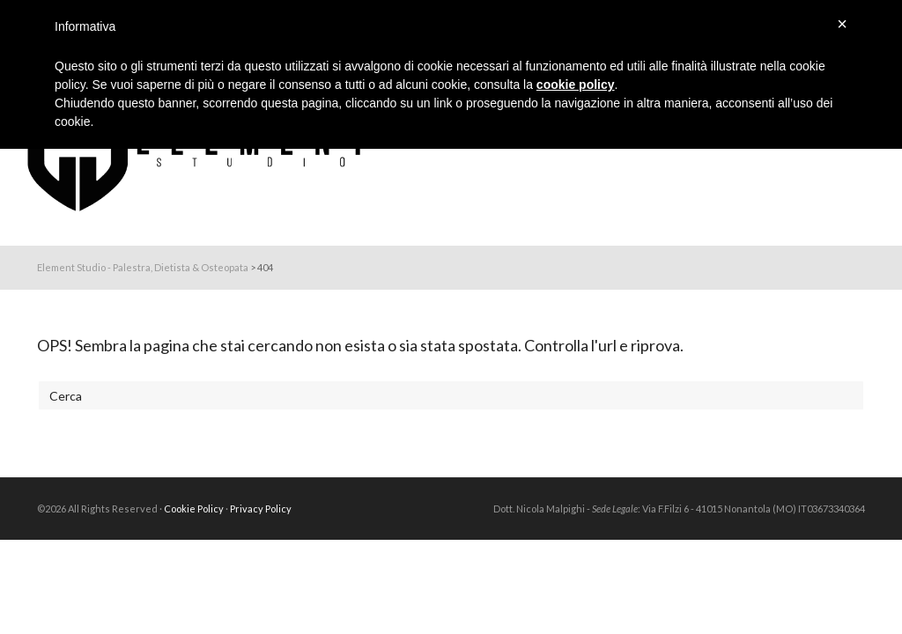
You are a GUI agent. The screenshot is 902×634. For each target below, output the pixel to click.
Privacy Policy (261, 508)
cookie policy (575, 84)
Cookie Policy (194, 508)
